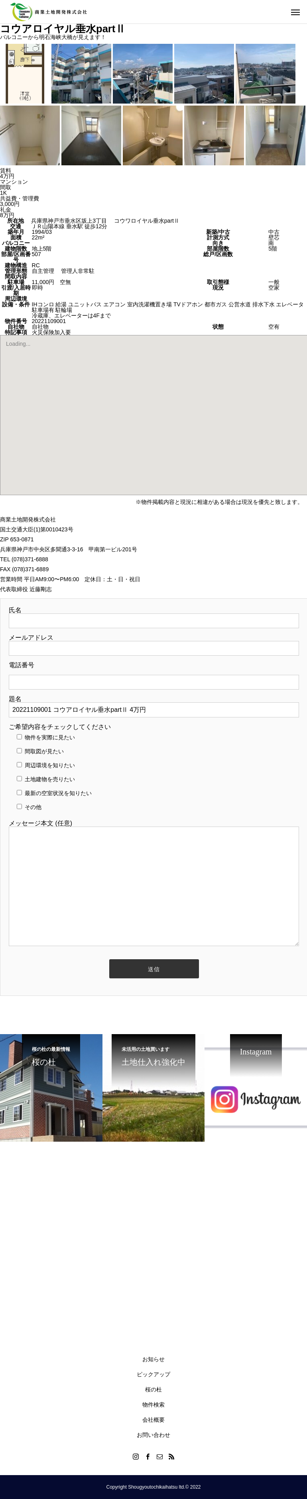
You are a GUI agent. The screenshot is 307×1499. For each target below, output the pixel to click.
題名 (154, 704)
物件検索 (153, 1404)
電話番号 (154, 674)
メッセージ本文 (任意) (154, 883)
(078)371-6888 (30, 559)
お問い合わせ (153, 1435)
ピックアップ (153, 1374)
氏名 (154, 615)
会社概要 (153, 1420)
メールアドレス (154, 643)
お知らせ (153, 1359)
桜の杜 (153, 1389)
